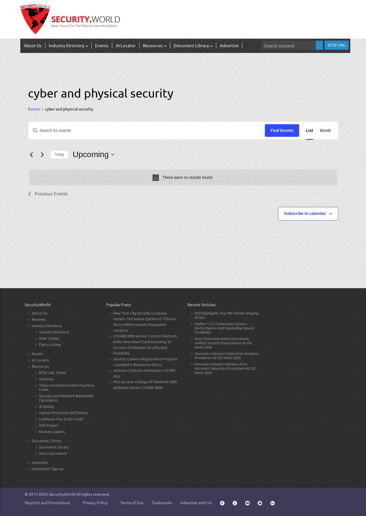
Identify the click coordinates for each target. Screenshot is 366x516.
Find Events (282, 130)
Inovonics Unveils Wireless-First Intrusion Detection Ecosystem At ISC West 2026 (225, 368)
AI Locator (126, 45)
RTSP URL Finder (53, 372)
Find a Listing (50, 344)
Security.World (62, 494)
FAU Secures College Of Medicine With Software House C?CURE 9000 (145, 384)
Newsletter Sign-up (48, 468)
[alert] (183, 177)
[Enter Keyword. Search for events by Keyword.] (146, 131)
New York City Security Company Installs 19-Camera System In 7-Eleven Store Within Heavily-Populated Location (144, 322)
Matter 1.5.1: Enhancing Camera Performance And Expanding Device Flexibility (225, 328)
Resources (155, 45)
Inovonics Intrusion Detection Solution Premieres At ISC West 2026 (226, 355)
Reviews (38, 319)
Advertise (229, 45)
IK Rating (46, 406)
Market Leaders (52, 431)
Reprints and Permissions (47, 502)
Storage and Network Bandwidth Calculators (66, 397)
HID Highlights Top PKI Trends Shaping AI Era (227, 315)
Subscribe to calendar (305, 213)
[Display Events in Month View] (325, 131)
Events (102, 45)
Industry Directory (68, 45)
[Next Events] (42, 154)
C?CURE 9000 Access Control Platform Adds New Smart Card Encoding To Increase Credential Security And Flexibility (145, 344)
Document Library (193, 45)
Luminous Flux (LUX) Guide (61, 418)
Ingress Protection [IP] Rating (63, 412)
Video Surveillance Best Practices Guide (66, 387)
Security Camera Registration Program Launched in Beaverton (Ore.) (145, 361)
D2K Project (49, 425)
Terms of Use (131, 502)
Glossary (46, 378)
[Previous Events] (31, 154)
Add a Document (53, 453)
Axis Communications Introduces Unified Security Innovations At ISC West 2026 (223, 342)
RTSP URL (336, 45)
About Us (33, 45)
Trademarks (161, 502)
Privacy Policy (95, 502)
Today (59, 155)
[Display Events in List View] (309, 131)
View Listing (49, 338)
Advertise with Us (196, 502)
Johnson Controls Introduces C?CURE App (144, 373)
